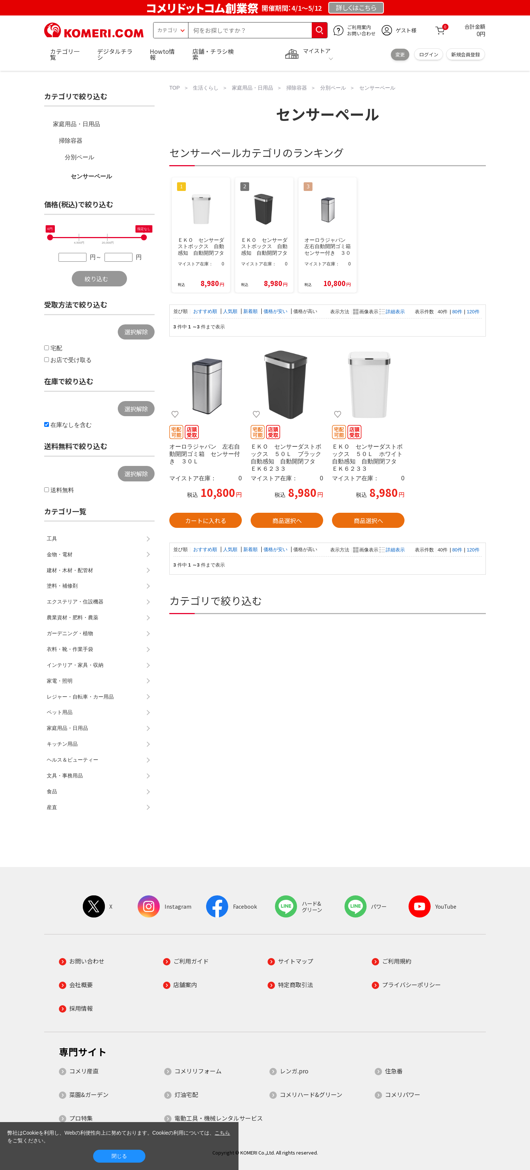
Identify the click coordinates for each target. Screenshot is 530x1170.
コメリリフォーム (198, 1071)
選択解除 (136, 331)
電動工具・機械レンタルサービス (218, 1118)
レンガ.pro (294, 1071)
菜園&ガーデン (89, 1094)
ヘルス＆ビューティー (72, 760)
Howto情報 (162, 54)
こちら (222, 1133)
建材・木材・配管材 (70, 570)
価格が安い (276, 311)
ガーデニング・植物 (70, 633)
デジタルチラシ (114, 54)
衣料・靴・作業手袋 (70, 649)
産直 (52, 807)
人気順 (231, 311)
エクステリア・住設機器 (75, 602)
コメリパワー (402, 1094)
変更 (400, 54)
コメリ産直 (84, 1071)
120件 (473, 311)
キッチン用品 (62, 744)
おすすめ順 (206, 311)
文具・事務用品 (65, 776)
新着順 (251, 311)
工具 (52, 539)
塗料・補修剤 (62, 586)
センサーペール (91, 176)
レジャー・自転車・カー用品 (80, 697)
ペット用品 (60, 712)
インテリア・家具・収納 (75, 665)
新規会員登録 (465, 54)
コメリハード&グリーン (311, 1094)
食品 (52, 791)
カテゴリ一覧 (65, 54)
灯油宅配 (186, 1094)
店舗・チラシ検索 (213, 54)
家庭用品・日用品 (76, 124)
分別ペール (79, 157)
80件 (457, 311)
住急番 (394, 1071)
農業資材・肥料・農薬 (72, 617)
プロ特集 (81, 1118)
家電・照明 (60, 681)
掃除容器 (70, 140)
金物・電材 (60, 554)
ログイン (428, 54)
